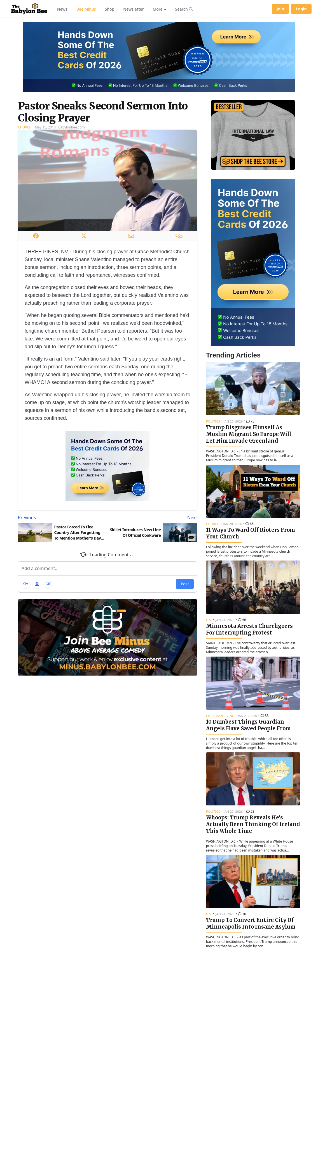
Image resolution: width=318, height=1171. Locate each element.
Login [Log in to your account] (301, 8)
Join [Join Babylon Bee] (280, 8)
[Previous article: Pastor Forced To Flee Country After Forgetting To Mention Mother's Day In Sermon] (61, 517)
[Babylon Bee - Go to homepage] (29, 9)
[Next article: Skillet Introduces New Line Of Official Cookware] (153, 517)
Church (25, 127)
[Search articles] (184, 9)
